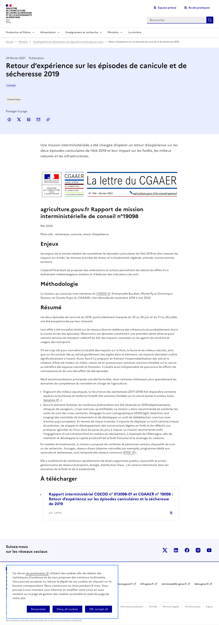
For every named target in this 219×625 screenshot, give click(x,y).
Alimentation (48, 32)
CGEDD (101, 294)
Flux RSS (153, 606)
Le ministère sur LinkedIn (176, 550)
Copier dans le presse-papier (48, 119)
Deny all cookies (67, 609)
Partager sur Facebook (9, 119)
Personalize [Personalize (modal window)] (38, 609)
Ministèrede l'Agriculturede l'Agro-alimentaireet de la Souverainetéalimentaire (19, 13)
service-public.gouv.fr (174, 584)
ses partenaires (35, 573)
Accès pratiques (199, 8)
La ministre (134, 32)
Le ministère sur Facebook (187, 550)
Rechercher (209, 20)
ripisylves (49, 400)
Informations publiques (131, 606)
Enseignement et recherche (82, 32)
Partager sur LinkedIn (28, 119)
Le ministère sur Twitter (165, 550)
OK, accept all (98, 609)
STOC (127, 452)
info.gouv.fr (147, 584)
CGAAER (11, 85)
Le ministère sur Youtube (209, 550)
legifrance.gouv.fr (122, 584)
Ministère (113, 32)
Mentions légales (171, 606)
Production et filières (18, 32)
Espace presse (167, 8)
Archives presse (192, 606)
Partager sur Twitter (19, 119)
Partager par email (38, 119)
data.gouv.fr (201, 584)
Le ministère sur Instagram (198, 550)
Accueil (9, 41)
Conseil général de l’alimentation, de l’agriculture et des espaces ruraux (68, 41)
